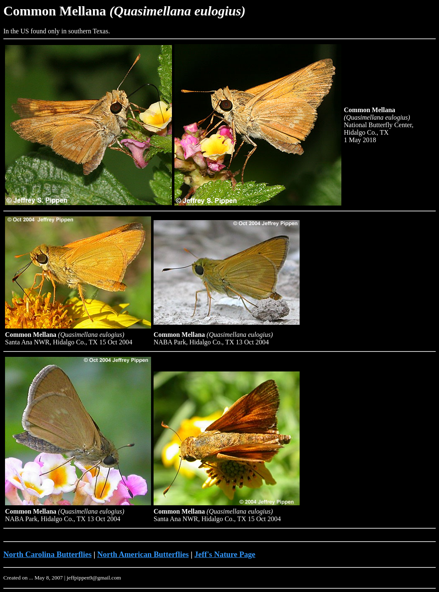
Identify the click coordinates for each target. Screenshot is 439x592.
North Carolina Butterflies (47, 554)
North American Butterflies (143, 554)
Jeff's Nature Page (224, 554)
